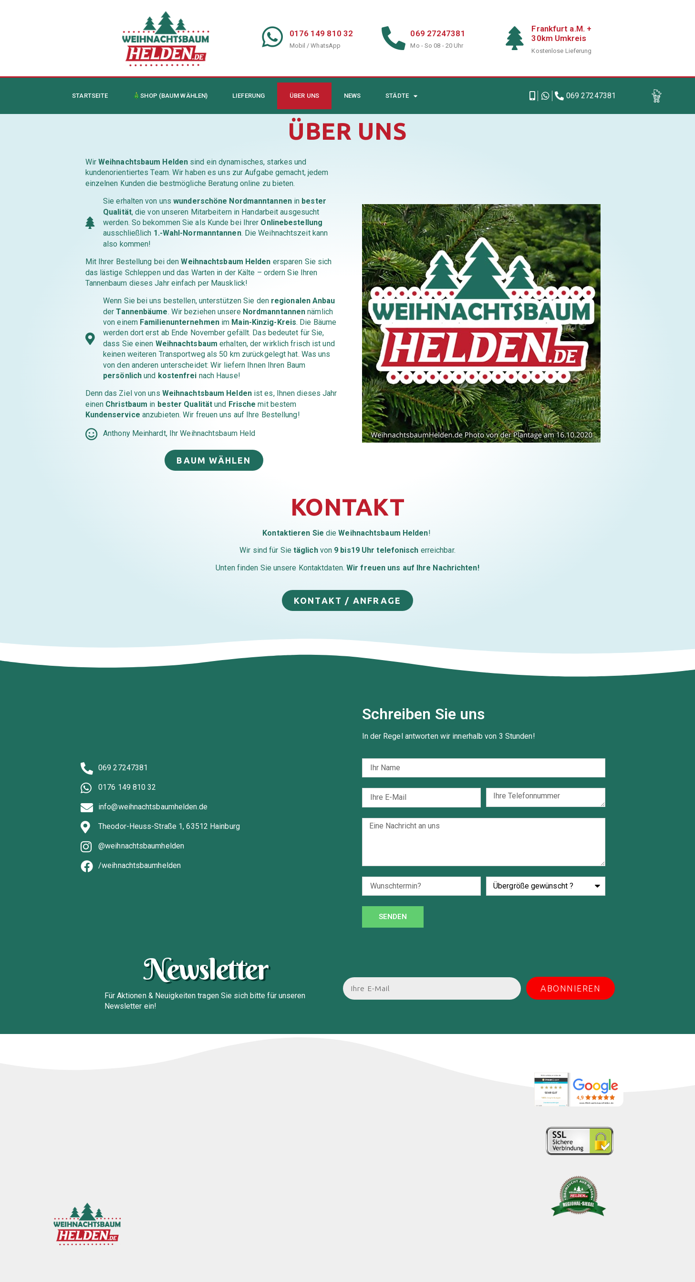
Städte (401, 96)
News (352, 95)
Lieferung (248, 95)
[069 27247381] (393, 38)
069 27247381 (437, 33)
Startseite (90, 95)
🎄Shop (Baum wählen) (170, 95)
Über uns (304, 95)
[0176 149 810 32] (273, 37)
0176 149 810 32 (321, 33)
